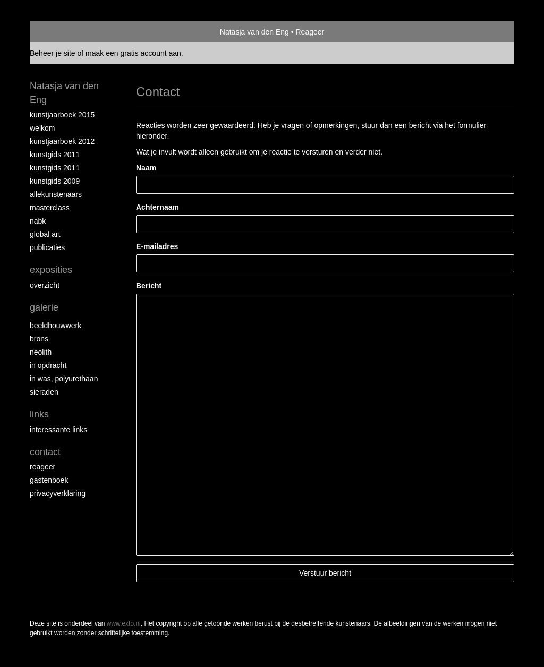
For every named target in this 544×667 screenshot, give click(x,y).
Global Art (45, 234)
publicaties (47, 247)
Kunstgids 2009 (55, 181)
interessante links (58, 429)
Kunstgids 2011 (55, 154)
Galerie (44, 307)
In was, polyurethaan (64, 378)
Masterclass (50, 207)
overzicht (45, 285)
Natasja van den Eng (254, 32)
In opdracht (48, 365)
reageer (42, 467)
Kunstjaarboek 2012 (62, 141)
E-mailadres (157, 246)
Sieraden (44, 392)
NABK (38, 221)
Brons (39, 339)
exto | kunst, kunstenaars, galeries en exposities (60, 31)
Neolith (41, 352)
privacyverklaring (58, 493)
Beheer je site (52, 53)
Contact (45, 452)
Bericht (149, 285)
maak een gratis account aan (133, 53)
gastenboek (49, 480)
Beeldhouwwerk (55, 325)
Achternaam (157, 207)
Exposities (51, 269)
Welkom (42, 128)
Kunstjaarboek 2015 (62, 114)
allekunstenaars (56, 194)
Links (39, 414)
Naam (146, 168)
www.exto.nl (124, 623)
